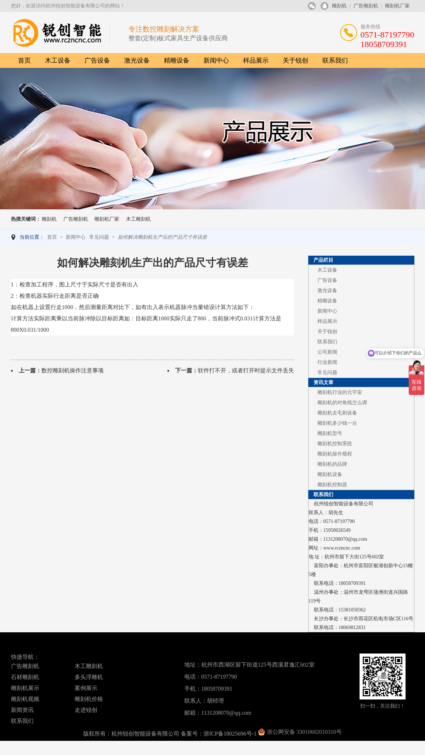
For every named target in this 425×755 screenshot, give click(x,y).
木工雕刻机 (138, 219)
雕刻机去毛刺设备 (337, 413)
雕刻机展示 (25, 688)
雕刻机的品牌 (332, 464)
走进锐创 (86, 710)
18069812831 (352, 627)
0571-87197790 (339, 521)
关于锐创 (295, 60)
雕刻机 (339, 5)
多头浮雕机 (89, 677)
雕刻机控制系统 (334, 443)
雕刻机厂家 (397, 5)
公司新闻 (327, 352)
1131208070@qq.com (345, 539)
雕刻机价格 (89, 699)
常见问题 (99, 237)
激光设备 (137, 60)
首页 (24, 60)
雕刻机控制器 (332, 484)
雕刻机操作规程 (334, 454)
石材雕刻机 (25, 677)
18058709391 (352, 583)
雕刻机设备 (329, 474)
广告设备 (97, 60)
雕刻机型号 (329, 433)
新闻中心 (216, 60)
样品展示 (256, 60)
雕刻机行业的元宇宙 (339, 392)
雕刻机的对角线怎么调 (342, 402)
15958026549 (337, 530)
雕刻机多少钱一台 (337, 423)
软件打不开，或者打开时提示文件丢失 (246, 370)
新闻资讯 (22, 710)
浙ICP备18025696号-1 (230, 734)
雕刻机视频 (25, 699)
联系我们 (335, 60)
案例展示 (86, 688)
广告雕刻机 (366, 5)
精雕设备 (176, 60)
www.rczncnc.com (341, 548)
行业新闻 (327, 362)
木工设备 (57, 60)
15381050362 (352, 609)
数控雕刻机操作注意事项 (72, 370)
